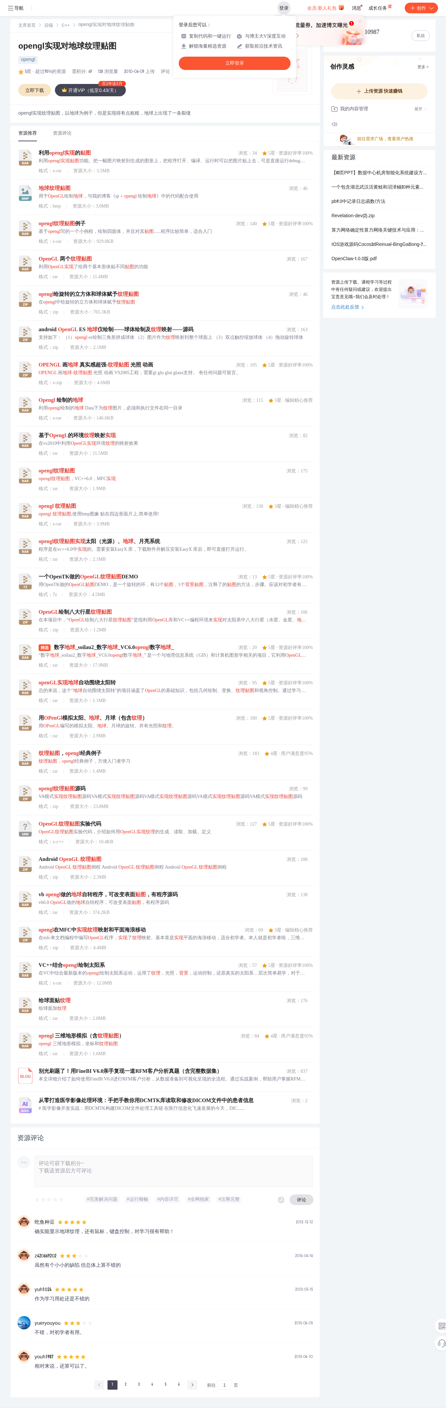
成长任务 (380, 7)
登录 (284, 8)
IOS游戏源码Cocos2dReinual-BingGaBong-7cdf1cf (379, 245)
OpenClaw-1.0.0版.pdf (354, 259)
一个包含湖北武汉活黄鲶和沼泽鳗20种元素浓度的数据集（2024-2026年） (379, 187)
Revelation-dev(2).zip (353, 216)
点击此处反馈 (347, 307)
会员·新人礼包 (325, 7)
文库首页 (27, 26)
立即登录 (234, 63)
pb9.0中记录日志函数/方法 (358, 202)
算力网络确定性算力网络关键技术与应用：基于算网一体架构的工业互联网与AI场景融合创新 (379, 230)
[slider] (49, 1199)
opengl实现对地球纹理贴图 (67, 47)
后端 (48, 26)
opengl (28, 60)
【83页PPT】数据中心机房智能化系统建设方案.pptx (379, 173)
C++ (66, 26)
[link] (27, 25)
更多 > (423, 67)
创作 (421, 8)
